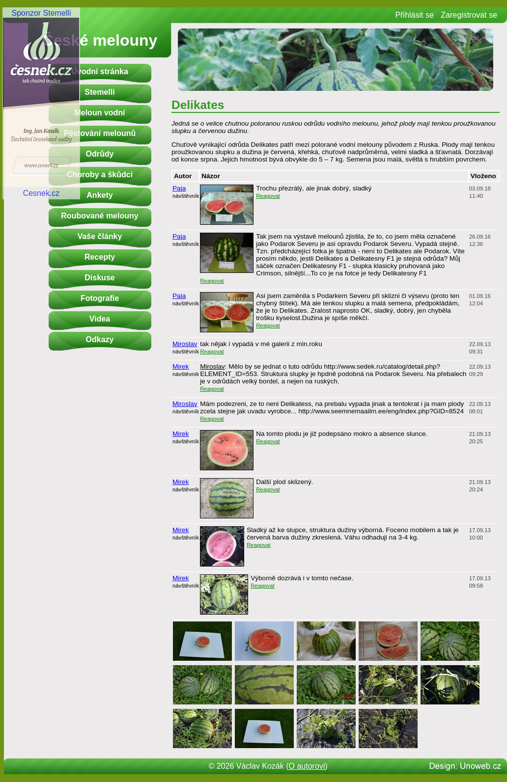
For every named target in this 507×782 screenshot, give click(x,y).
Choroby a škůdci (100, 174)
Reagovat (268, 196)
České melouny (100, 40)
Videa (99, 319)
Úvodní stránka (99, 71)
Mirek (180, 366)
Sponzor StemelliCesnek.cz (41, 103)
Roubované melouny (99, 216)
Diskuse (99, 277)
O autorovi (307, 766)
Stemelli (99, 92)
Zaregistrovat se (469, 15)
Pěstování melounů (100, 133)
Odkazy (100, 339)
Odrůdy (100, 154)
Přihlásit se (414, 15)
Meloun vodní (99, 112)
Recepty (99, 257)
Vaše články (100, 236)
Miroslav (184, 344)
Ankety (99, 195)
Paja (179, 188)
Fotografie (100, 298)
